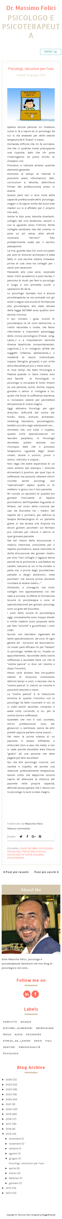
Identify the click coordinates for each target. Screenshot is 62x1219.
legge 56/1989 (28, 848)
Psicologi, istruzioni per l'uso (31, 69)
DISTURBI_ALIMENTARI (18, 1028)
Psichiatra (33, 1034)
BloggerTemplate (48, 1215)
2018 (9, 1119)
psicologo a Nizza (33, 851)
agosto (13, 1153)
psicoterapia (15, 857)
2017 (8, 1123)
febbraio (14, 1178)
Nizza (19, 1034)
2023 (9, 1094)
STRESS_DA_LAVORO (17, 1040)
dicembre (15, 1138)
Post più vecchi (45, 872)
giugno (13, 1158)
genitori (9, 1047)
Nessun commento (18, 828)
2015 (8, 1133)
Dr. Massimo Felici (31, 7)
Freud (7, 1034)
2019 (8, 1114)
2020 (9, 1109)
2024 (9, 1089)
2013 (8, 1193)
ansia (38, 1040)
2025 (9, 1084)
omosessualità (29, 1047)
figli (48, 1040)
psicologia (46, 848)
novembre (15, 1143)
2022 (9, 1099)
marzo (13, 1173)
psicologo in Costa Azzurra (25, 854)
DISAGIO (26, 1021)
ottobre (13, 1148)
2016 (8, 1128)
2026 (9, 1079)
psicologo (14, 851)
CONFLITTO (10, 1021)
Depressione (45, 1028)
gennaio (14, 1183)
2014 (8, 1188)
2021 (8, 1104)
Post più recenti (17, 872)
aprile (12, 1168)
